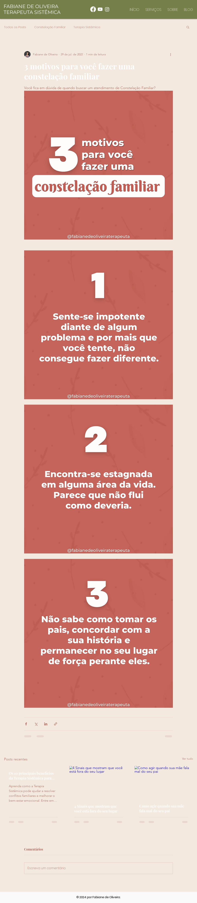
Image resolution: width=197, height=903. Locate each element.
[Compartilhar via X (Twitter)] (36, 724)
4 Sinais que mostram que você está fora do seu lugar (95, 809)
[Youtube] (100, 9)
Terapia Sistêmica (87, 27)
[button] (188, 27)
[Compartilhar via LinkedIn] (46, 724)
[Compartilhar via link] (55, 724)
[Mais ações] (170, 54)
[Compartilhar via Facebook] (26, 724)
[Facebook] (93, 9)
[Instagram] (107, 9)
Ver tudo (187, 758)
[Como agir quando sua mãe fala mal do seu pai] (163, 782)
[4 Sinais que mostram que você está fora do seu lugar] (98, 782)
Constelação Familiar (50, 27)
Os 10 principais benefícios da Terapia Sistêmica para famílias (31, 776)
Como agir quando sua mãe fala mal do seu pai (161, 808)
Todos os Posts (15, 27)
